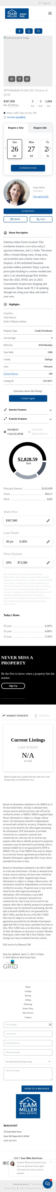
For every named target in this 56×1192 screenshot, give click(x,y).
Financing (28, 1004)
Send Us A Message (36, 1089)
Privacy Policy (10, 1188)
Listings (28, 991)
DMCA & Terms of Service (30, 1188)
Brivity (25, 1184)
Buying (28, 996)
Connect (28, 1017)
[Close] (50, 1162)
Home (27, 987)
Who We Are (28, 1013)
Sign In (44, 3)
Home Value (28, 1008)
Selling (28, 1000)
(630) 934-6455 (10, 1140)
